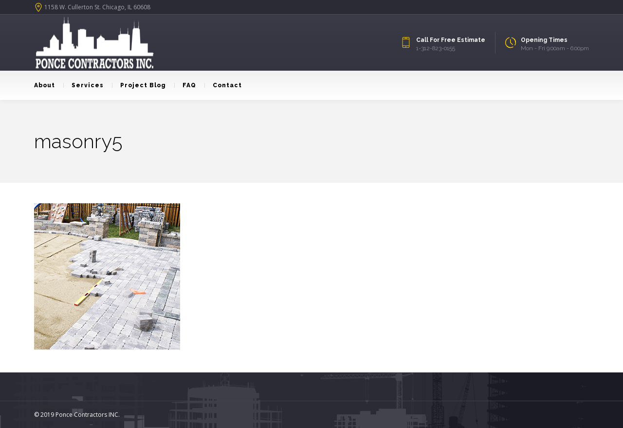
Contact (223, 85)
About (44, 85)
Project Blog (139, 85)
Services (83, 85)
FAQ (185, 85)
